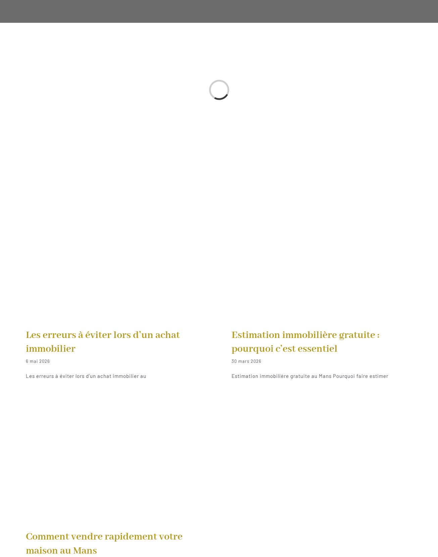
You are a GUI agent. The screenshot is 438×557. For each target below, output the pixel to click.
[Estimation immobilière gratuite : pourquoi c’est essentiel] (322, 253)
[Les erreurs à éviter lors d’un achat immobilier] (116, 253)
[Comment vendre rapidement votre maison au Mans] (116, 454)
